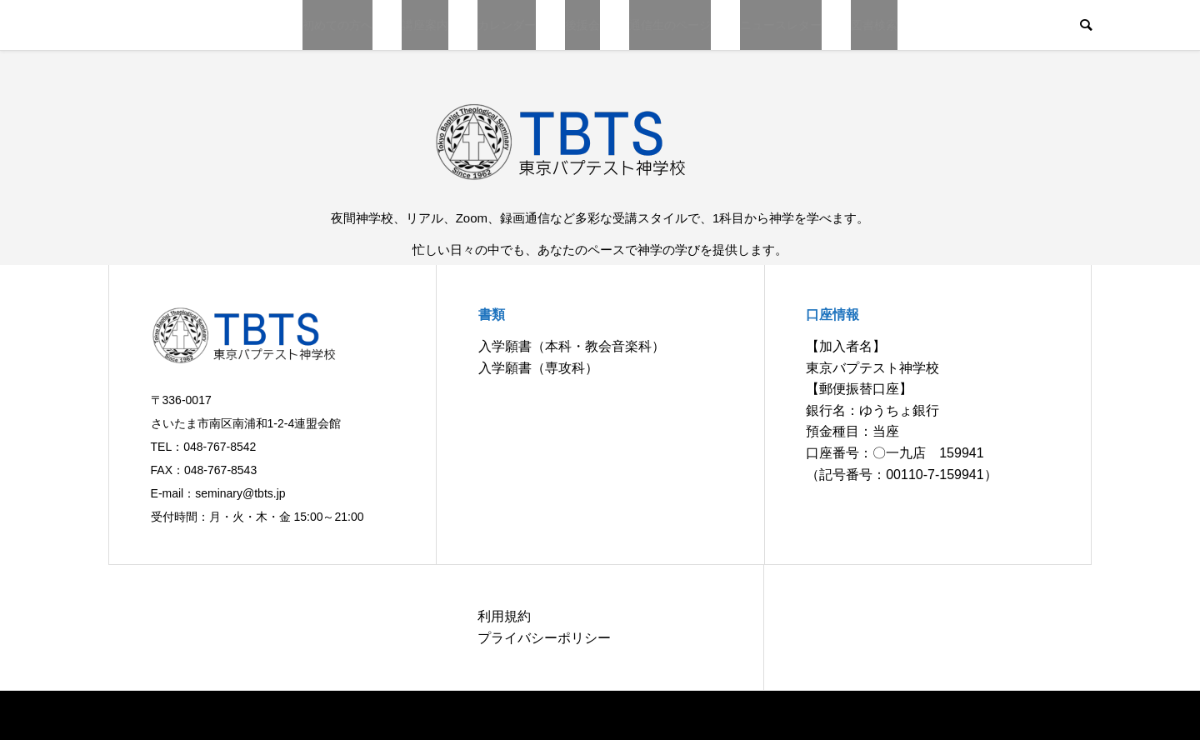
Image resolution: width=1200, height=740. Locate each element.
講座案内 (425, 25)
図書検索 (874, 25)
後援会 (582, 25)
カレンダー (507, 25)
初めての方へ (337, 25)
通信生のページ (670, 25)
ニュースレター (781, 25)
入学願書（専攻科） (538, 368)
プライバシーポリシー (544, 638)
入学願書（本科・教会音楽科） (571, 346)
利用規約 (504, 616)
